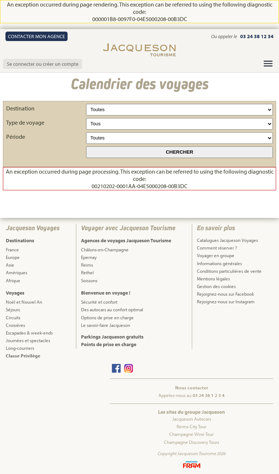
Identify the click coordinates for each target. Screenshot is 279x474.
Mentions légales (213, 278)
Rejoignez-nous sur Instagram (226, 301)
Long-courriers (20, 348)
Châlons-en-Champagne (105, 249)
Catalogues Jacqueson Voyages (227, 240)
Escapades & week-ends (29, 333)
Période (15, 136)
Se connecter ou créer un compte (42, 64)
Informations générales (219, 263)
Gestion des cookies (216, 286)
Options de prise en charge (107, 317)
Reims (87, 265)
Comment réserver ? (217, 248)
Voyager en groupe (215, 255)
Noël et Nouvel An (24, 302)
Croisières (15, 325)
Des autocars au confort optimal (112, 309)
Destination (20, 108)
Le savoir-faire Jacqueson (105, 325)
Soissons (89, 280)
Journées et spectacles (28, 340)
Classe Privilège (23, 355)
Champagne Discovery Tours (191, 442)
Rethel (87, 272)
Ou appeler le (224, 36)
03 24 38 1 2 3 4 (209, 395)
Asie (10, 265)
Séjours (13, 309)
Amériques (16, 272)
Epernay (89, 257)
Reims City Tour (191, 426)
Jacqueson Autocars (191, 419)
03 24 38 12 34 (257, 36)
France (12, 249)
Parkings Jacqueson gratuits (112, 336)
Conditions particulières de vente (229, 271)
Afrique (13, 280)
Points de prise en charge (108, 344)
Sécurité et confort (99, 302)
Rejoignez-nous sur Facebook (225, 294)
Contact (36, 36)
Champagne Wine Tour (191, 434)
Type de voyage (25, 122)
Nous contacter (191, 387)
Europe (13, 257)
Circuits (13, 317)
